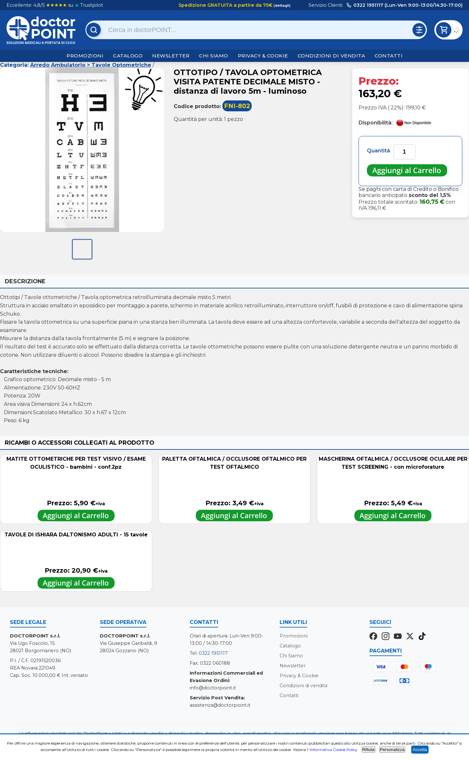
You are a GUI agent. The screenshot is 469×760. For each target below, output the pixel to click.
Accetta (420, 749)
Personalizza (392, 749)
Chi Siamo (213, 56)
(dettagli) (282, 5)
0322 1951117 (213, 653)
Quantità (378, 151)
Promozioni (84, 56)
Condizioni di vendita (331, 56)
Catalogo (128, 56)
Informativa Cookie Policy (334, 749)
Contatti (389, 56)
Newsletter (170, 56)
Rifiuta (368, 749)
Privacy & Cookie (263, 56)
